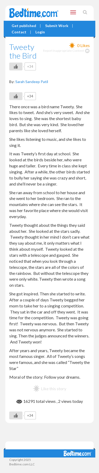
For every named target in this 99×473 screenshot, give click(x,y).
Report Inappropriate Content (66, 51)
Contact (19, 32)
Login (40, 32)
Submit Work (56, 26)
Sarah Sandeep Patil (31, 81)
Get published (24, 26)
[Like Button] (15, 66)
